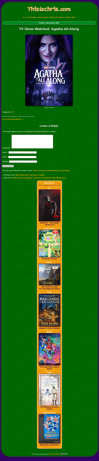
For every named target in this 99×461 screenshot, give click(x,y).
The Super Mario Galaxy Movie (49, 369)
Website (5, 164)
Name (5, 155)
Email (5, 159)
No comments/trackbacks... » (13, 119)
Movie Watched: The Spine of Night (30, 178)
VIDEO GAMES (42, 17)
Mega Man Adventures (49, 446)
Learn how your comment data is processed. (51, 173)
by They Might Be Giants (49, 289)
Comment (6, 150)
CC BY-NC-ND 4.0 (55, 457)
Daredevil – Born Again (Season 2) (49, 225)
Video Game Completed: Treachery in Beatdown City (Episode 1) (39, 180)
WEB (73, 17)
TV (28, 17)
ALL (24, 17)
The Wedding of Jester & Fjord (49, 410)
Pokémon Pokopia (49, 260)
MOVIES (33, 17)
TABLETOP (53, 17)
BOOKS (61, 17)
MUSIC (68, 17)
